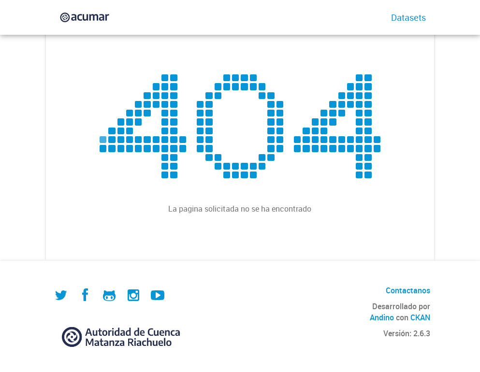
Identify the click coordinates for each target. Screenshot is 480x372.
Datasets (408, 17)
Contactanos (408, 290)
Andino (382, 317)
